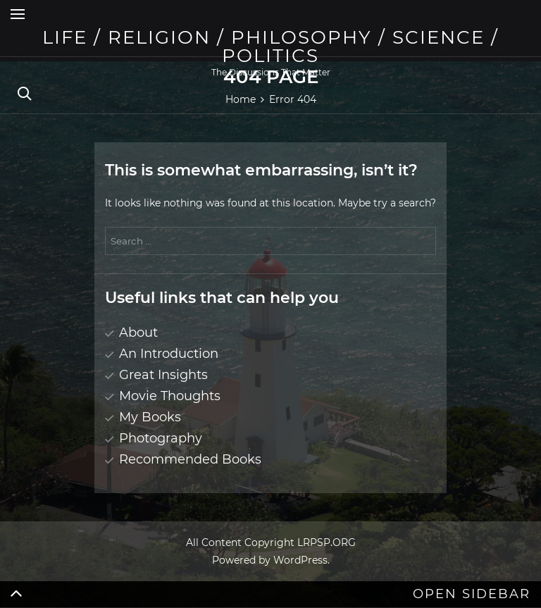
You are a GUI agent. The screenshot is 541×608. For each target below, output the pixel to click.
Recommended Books (190, 459)
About (138, 332)
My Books (150, 417)
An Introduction (168, 353)
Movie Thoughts (169, 396)
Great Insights (163, 375)
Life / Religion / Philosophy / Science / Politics (270, 46)
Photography (160, 438)
